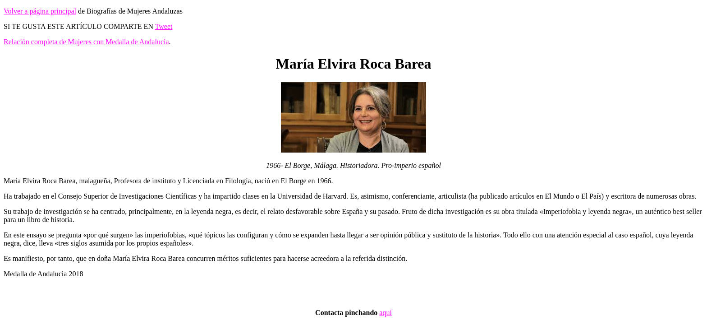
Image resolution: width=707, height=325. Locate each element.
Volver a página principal (40, 11)
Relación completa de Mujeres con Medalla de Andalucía (86, 42)
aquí (385, 312)
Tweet (164, 26)
